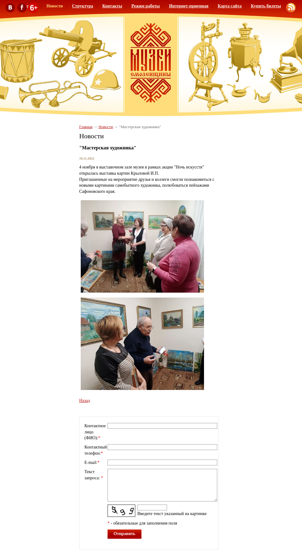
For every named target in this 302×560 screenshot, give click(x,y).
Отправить (125, 533)
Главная (85, 127)
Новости (106, 127)
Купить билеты (266, 6)
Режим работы (145, 6)
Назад (84, 400)
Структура (82, 6)
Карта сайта (230, 6)
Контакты (112, 6)
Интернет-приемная (188, 6)
